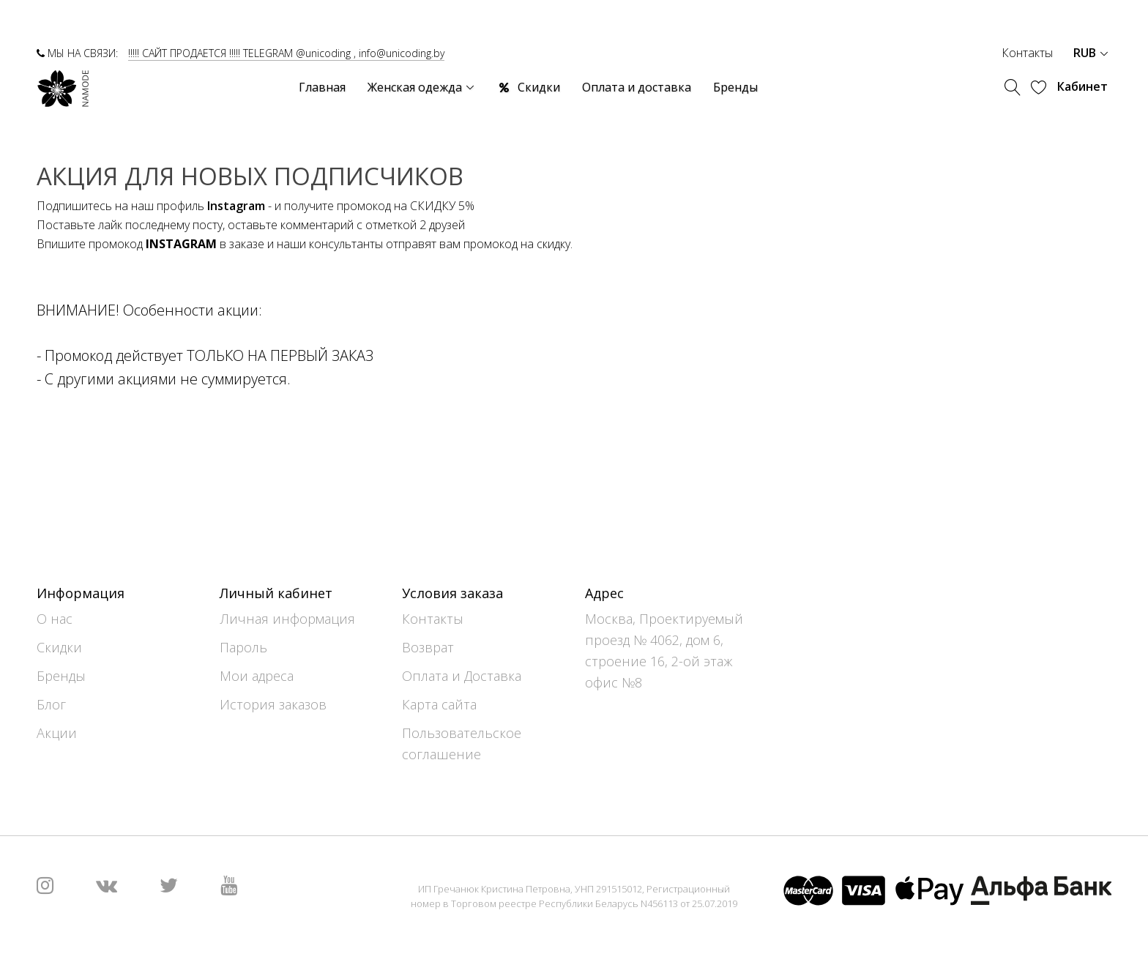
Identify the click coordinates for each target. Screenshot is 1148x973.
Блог (51, 704)
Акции (57, 733)
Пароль (243, 647)
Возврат (428, 647)
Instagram (236, 206)
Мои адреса (257, 676)
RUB (1090, 53)
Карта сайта (439, 704)
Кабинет (1082, 86)
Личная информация (287, 618)
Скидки (59, 647)
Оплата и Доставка (461, 676)
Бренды (61, 676)
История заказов (273, 704)
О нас (54, 618)
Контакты (1027, 53)
